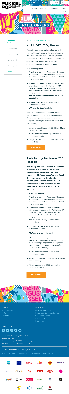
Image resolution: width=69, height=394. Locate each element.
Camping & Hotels (11, 42)
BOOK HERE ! (36, 147)
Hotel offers (12, 71)
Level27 (14, 353)
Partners (5, 316)
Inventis (50, 353)
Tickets (63, 9)
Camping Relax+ (13, 66)
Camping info (12, 48)
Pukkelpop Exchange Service (47, 313)
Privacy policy (41, 318)
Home (34, 9)
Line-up (43, 9)
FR (67, 3)
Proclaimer (39, 321)
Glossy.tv (32, 353)
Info (64, 11)
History (4, 313)
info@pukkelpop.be (23, 343)
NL (63, 3)
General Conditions (43, 310)
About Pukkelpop (9, 310)
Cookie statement (42, 316)
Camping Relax (13, 54)
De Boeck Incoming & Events (40, 40)
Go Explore (54, 9)
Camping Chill (13, 60)
